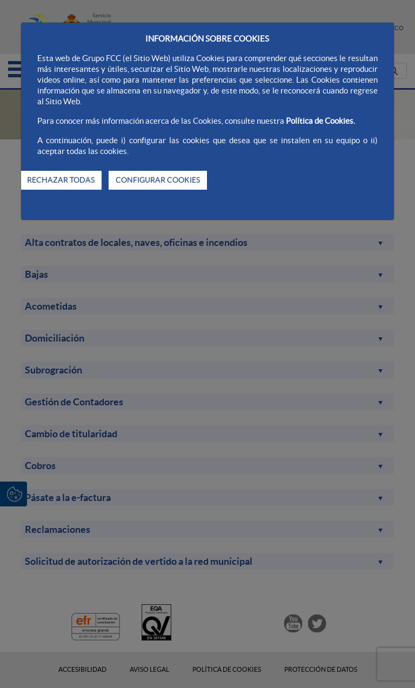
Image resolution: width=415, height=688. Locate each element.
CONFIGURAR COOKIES (158, 180)
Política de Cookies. (320, 120)
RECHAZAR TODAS (61, 180)
